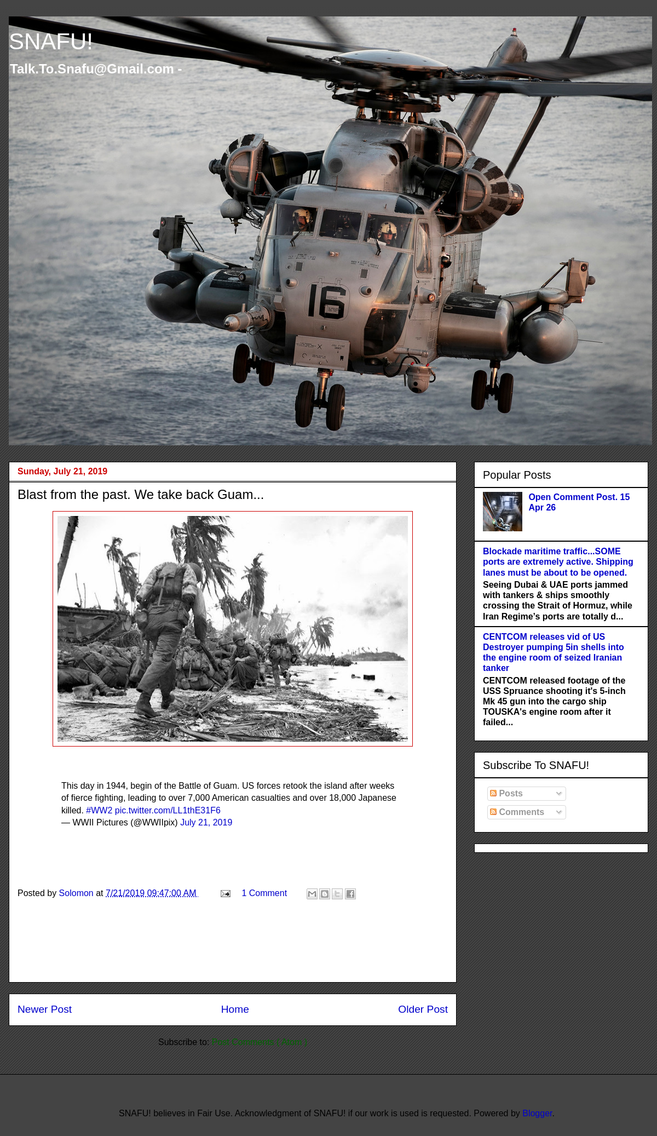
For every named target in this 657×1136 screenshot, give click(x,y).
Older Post (423, 1009)
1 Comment (264, 893)
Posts (506, 793)
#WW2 (99, 810)
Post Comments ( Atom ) (259, 1042)
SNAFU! (51, 41)
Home (235, 1009)
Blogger (537, 1113)
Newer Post (45, 1009)
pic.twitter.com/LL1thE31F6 (168, 810)
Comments (517, 812)
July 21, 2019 (206, 822)
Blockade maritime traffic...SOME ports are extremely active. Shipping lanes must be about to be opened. (558, 562)
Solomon (77, 893)
